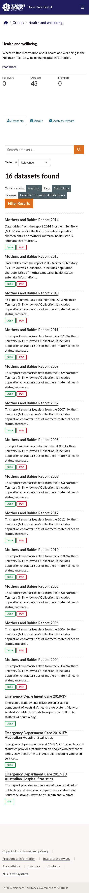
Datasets (15, 121)
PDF (21, 247)
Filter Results (19, 203)
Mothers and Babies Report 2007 (31, 403)
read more (9, 67)
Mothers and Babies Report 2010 (31, 549)
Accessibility (11, 866)
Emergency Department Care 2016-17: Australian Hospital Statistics (36, 735)
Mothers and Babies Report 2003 (31, 476)
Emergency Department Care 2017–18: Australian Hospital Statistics (36, 776)
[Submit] (79, 149)
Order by (11, 162)
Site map (34, 866)
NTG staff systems (15, 873)
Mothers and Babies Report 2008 (31, 586)
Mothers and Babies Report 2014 (31, 220)
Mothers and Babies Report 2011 (31, 329)
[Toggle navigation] (82, 7)
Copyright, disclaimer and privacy (25, 851)
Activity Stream (61, 121)
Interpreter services (56, 858)
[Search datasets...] (39, 149)
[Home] (6, 23)
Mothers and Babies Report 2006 (31, 623)
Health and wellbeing (45, 23)
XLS (9, 801)
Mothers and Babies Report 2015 (31, 256)
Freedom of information (18, 858)
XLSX (10, 247)
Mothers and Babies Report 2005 (31, 439)
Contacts (53, 866)
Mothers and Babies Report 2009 (31, 366)
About (36, 121)
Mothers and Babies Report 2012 (31, 513)
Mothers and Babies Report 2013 (31, 293)
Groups (18, 23)
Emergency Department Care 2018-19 (35, 696)
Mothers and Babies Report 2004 (31, 659)
